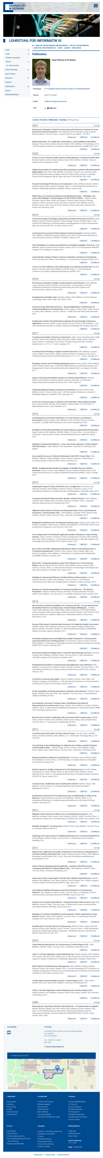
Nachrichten (42, 1107)
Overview (44, 120)
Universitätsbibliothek (77, 1102)
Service (71, 1096)
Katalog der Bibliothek (15, 1144)
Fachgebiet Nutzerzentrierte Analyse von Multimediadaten (68, 89)
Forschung (11, 1107)
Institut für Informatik (79, 45)
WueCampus (12, 1133)
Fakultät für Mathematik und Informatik (52, 45)
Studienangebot (43, 1104)
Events (7, 90)
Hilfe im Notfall (43, 1146)
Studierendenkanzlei (76, 1114)
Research (8, 78)
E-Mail (49, 1042)
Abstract (72, 137)
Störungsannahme (45, 1141)
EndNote (95, 137)
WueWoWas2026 (12, 95)
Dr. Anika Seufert (12, 65)
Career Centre (74, 1119)
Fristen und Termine (45, 1102)
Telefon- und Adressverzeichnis (49, 1131)
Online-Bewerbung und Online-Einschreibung (19, 1140)
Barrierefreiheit (63, 1155)
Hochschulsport (74, 1107)
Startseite (11, 1096)
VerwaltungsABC (44, 1114)
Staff (8, 54)
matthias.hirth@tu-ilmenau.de (55, 101)
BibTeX (84, 137)
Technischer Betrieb (45, 1144)
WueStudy (11, 1131)
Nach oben (73, 1136)
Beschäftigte (42, 1112)
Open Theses (10, 74)
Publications (10, 86)
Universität (11, 1102)
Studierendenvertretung (77, 1117)
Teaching (62, 120)
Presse (40, 1136)
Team (7, 50)
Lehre (9, 1109)
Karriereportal (43, 1109)
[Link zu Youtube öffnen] (9, 1032)
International (12, 1114)
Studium (10, 1104)
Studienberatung (75, 1109)
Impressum (38, 1155)
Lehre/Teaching (11, 70)
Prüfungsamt (73, 1112)
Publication (76, 48)
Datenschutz (50, 1155)
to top (97, 126)
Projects (8, 82)
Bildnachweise (74, 1133)
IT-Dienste (72, 1104)
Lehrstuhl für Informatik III (35, 41)
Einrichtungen (12, 1112)
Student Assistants (13, 58)
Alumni (8, 62)
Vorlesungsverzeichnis (16, 1136)
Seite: (70, 1147)
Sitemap (72, 1131)
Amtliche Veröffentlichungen (48, 1117)
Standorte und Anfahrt (46, 1134)
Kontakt (49, 1027)
